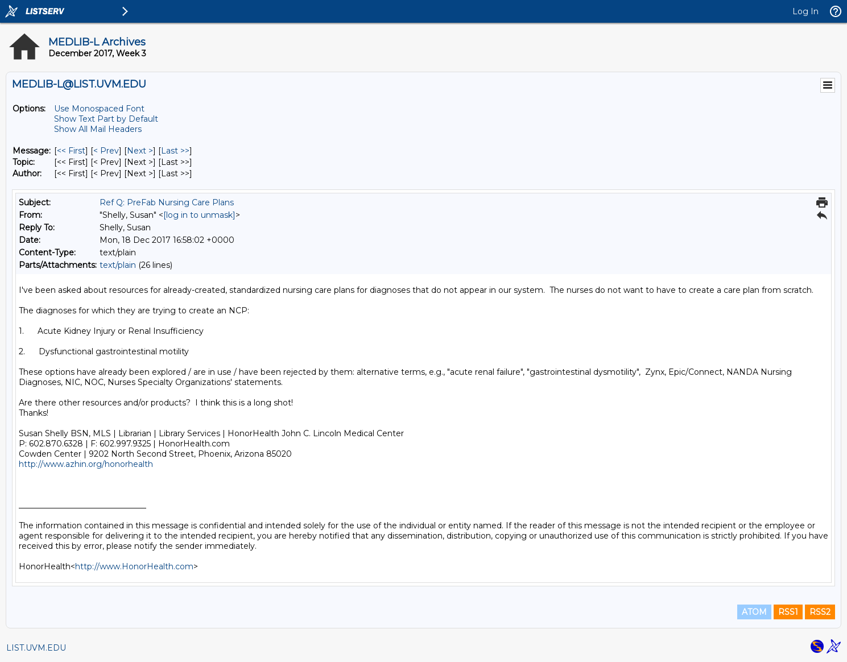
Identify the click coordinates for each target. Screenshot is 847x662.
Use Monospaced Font (99, 109)
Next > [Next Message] (140, 151)
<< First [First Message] (71, 151)
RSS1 (788, 612)
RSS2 (820, 612)
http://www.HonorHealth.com (134, 566)
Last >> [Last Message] (175, 151)
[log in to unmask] (199, 215)
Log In (805, 11)
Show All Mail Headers (98, 129)
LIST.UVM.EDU (36, 648)
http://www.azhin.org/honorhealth (86, 464)
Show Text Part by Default (106, 119)
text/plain (118, 265)
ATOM (754, 612)
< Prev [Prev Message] (106, 151)
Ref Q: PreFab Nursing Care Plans (167, 202)
